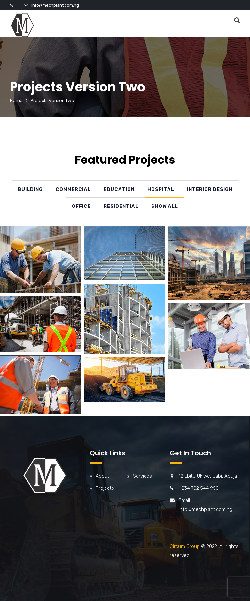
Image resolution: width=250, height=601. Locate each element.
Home (16, 101)
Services (142, 476)
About (102, 476)
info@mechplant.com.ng (55, 5)
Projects (105, 488)
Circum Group (185, 546)
